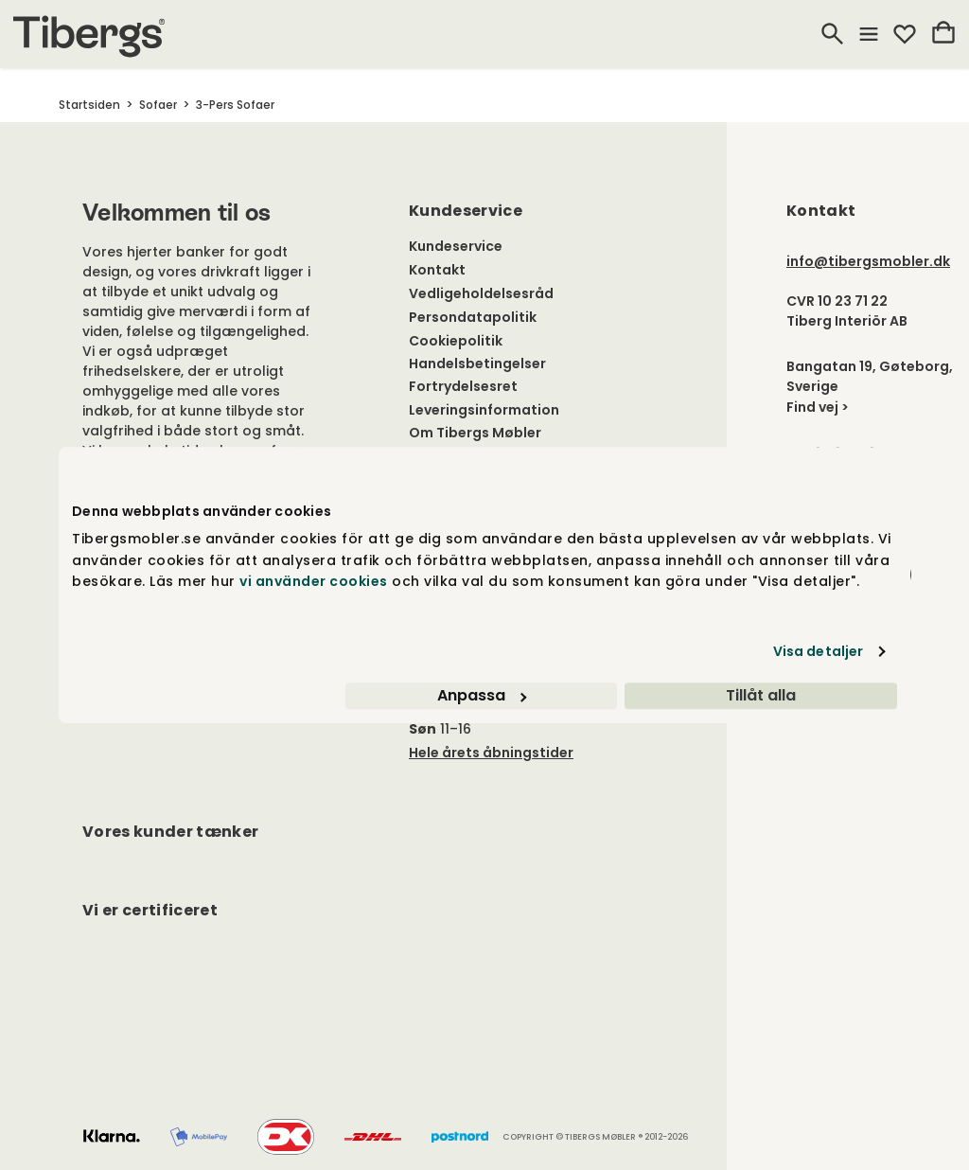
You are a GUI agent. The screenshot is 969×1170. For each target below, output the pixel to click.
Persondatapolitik (473, 317)
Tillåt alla (761, 695)
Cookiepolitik (455, 340)
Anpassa (481, 695)
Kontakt (437, 269)
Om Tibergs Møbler (475, 432)
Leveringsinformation (484, 409)
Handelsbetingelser (477, 363)
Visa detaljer (818, 651)
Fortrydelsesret (463, 386)
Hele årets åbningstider (491, 752)
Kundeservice (455, 246)
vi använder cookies (313, 581)
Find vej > (817, 407)
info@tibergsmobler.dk (868, 261)
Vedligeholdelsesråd (481, 293)
